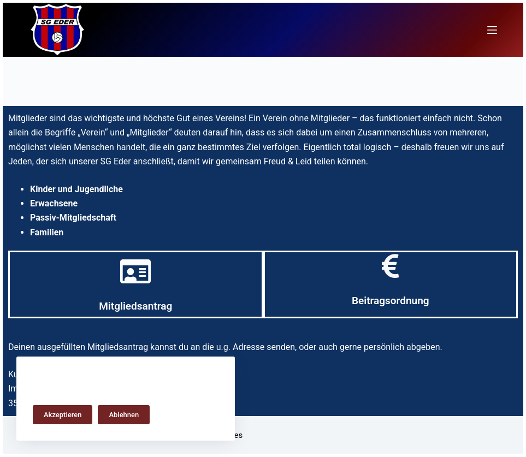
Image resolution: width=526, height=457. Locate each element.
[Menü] (492, 30)
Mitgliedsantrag (135, 306)
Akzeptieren (62, 415)
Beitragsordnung (390, 300)
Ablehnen (124, 415)
